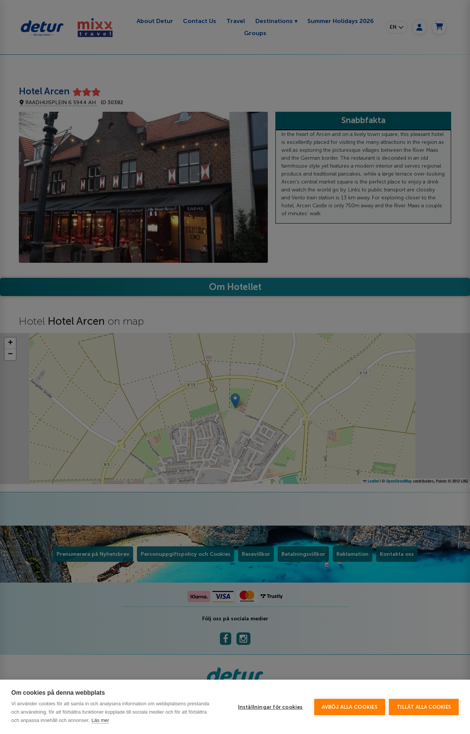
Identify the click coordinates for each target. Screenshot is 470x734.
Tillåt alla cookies (423, 707)
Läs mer (100, 720)
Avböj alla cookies (350, 707)
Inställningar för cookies (270, 707)
